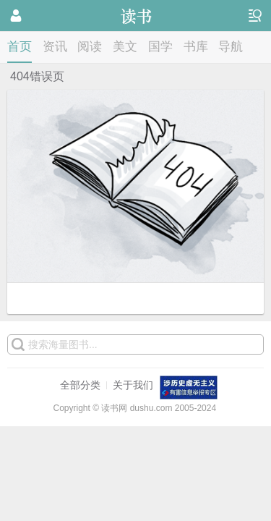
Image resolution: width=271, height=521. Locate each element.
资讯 (55, 47)
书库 (196, 47)
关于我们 (133, 385)
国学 (160, 47)
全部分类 (80, 385)
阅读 (89, 47)
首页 (19, 47)
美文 (125, 47)
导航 (230, 47)
